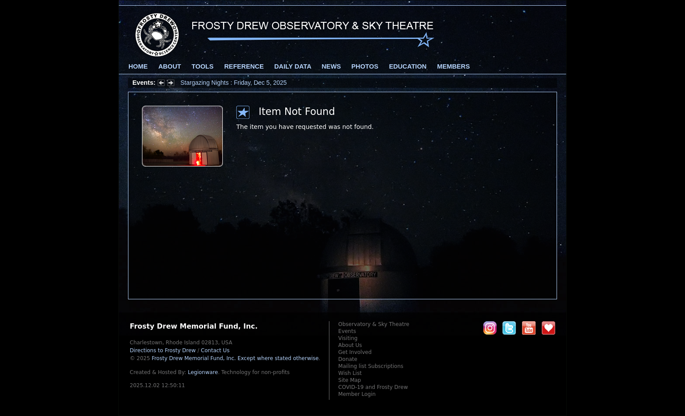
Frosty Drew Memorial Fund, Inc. (235, 358)
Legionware (203, 372)
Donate (347, 359)
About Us (350, 345)
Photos (364, 66)
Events (347, 331)
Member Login (357, 394)
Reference (243, 66)
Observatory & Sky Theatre (373, 324)
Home (138, 66)
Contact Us (215, 350)
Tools (203, 66)
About (169, 66)
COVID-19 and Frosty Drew (373, 387)
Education (407, 66)
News (331, 66)
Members (453, 66)
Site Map (349, 380)
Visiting (347, 338)
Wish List (350, 373)
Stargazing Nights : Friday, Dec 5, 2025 (233, 82)
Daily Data (292, 66)
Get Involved (354, 352)
